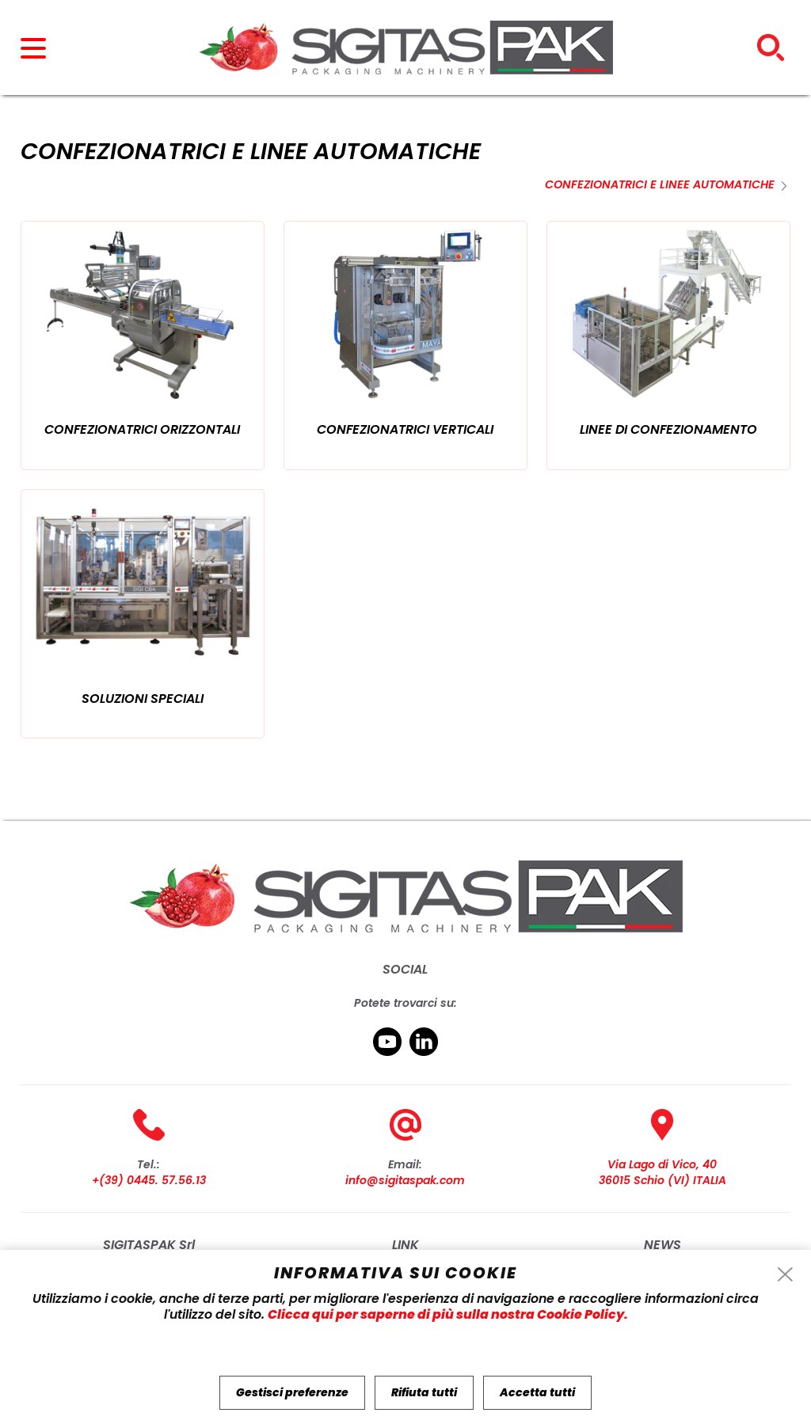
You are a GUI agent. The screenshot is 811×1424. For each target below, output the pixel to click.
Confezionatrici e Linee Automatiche (660, 184)
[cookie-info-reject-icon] (785, 1275)
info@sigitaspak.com (405, 1180)
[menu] (40, 55)
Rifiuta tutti (424, 1392)
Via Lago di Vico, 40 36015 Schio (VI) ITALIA (662, 1172)
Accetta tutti (537, 1392)
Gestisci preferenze (292, 1392)
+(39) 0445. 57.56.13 (149, 1180)
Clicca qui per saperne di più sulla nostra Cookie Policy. (448, 1314)
